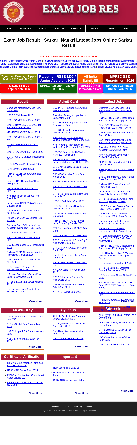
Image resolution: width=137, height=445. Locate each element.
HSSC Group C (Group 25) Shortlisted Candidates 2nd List (22, 268)
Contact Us (128, 28)
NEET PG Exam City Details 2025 (70, 235)
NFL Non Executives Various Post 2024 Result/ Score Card (24, 275)
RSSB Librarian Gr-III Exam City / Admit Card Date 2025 (70, 241)
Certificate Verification (23, 357)
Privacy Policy (76, 407)
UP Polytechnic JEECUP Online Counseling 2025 (69, 325)
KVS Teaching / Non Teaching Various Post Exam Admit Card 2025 (71, 138)
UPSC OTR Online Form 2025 (22, 370)
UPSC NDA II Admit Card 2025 (68, 201)
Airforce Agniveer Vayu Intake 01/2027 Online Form (114, 156)
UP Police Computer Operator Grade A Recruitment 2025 (114, 269)
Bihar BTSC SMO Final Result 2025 (25, 152)
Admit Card (59, 28)
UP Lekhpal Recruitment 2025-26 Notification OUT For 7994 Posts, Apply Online (115, 238)
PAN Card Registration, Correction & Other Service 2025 (25, 376)
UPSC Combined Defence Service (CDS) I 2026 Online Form (116, 207)
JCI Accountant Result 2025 (21, 233)
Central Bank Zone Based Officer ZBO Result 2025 (23, 290)
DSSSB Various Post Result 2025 (24, 164)
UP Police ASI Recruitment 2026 (115, 263)
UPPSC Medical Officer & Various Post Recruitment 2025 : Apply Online (116, 255)
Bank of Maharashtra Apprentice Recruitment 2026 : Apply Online (115, 141)
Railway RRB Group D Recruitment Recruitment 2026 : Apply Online (116, 119)
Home (8, 28)
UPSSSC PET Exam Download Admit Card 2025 (68, 207)
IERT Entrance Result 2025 (20, 169)
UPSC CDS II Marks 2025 (20, 115)
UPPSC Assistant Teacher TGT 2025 (57, 87)
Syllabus (94, 28)
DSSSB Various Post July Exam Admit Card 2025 (69, 285)
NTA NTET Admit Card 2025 (67, 292)
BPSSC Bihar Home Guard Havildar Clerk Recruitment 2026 (117, 178)
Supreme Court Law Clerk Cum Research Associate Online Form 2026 (115, 110)
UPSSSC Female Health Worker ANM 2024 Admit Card (69, 153)
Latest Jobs (25, 28)
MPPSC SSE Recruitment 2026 (120, 78)
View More (35, 301)
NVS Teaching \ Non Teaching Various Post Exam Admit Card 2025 (71, 146)
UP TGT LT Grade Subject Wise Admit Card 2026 (69, 131)
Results (42, 28)
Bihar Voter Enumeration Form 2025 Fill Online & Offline (25, 364)
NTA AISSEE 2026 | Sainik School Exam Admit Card (70, 123)
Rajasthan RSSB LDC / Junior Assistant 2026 (57, 78)
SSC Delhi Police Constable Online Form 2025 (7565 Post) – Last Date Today (117, 285)
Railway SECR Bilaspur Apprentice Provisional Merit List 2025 (24, 253)
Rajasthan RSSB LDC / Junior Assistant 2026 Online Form (114, 148)
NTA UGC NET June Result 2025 (23, 120)
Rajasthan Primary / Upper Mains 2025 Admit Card (18, 78)
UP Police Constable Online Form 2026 (120, 87)
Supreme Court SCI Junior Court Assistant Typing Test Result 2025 (24, 226)
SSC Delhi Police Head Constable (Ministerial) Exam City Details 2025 (71, 160)
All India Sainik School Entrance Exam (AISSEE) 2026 (69, 317)
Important (69, 357)
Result (22, 101)
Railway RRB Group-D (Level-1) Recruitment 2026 (115, 185)
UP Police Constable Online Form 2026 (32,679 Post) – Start (116, 200)
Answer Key (77, 28)
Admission (114, 309)
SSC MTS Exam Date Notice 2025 (70, 181)
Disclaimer (88, 407)
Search (111, 28)
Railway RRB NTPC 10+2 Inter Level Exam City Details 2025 (68, 222)
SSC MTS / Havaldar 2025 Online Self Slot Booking (70, 109)
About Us (55, 407)
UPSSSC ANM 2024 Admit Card (90, 87)
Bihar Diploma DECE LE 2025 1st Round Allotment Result (24, 126)
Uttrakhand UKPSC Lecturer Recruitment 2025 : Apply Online (115, 215)
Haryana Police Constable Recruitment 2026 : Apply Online (115, 229)
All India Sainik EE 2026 (90, 80)
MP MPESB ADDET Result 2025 (23, 132)
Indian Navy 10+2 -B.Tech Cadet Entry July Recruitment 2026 (115, 192)
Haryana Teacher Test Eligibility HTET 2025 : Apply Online (114, 222)
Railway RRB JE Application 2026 (18, 87)
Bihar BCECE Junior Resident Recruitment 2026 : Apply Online (115, 126)
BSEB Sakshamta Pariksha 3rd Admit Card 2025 (68, 278)
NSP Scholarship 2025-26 (66, 368)
